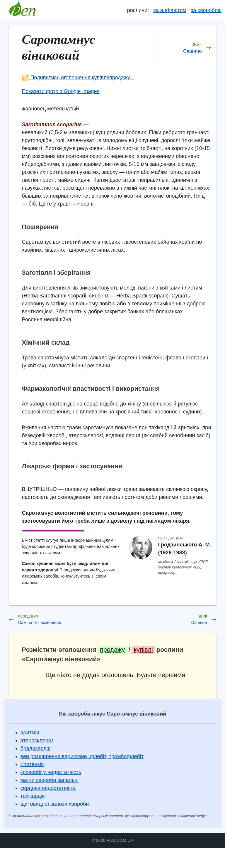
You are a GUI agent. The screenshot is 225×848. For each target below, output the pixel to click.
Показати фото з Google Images (61, 91)
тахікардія (33, 796)
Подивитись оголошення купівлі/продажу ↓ (78, 77)
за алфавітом (169, 10)
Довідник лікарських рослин (23, 10)
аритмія (30, 733)
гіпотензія (32, 764)
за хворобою (206, 10)
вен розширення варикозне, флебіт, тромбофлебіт (82, 756)
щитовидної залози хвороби (55, 804)
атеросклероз (37, 740)
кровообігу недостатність (51, 772)
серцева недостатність (48, 788)
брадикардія (36, 748)
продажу (112, 649)
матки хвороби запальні (50, 780)
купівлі (143, 649)
